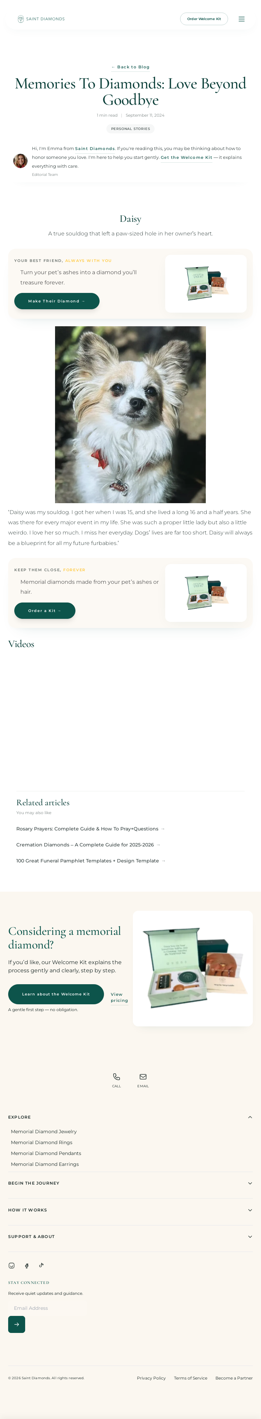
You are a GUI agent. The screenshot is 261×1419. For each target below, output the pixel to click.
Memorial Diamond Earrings (45, 1164)
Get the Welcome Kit (186, 157)
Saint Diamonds (95, 148)
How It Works (130, 1210)
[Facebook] (26, 1265)
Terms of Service (190, 1378)
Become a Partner (234, 1378)
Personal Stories (130, 129)
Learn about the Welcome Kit (56, 994)
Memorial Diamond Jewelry (44, 1131)
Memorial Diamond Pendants (46, 1153)
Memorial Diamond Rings (41, 1142)
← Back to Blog (130, 67)
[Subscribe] (16, 1324)
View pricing (119, 997)
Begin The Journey (130, 1183)
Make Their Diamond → (57, 301)
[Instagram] (11, 1265)
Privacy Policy (151, 1378)
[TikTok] (41, 1265)
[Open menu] (241, 19)
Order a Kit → (45, 610)
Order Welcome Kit (204, 19)
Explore (130, 1117)
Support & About (130, 1236)
